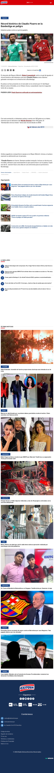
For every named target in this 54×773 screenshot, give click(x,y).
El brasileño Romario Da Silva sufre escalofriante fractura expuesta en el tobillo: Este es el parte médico (32, 206)
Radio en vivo (4, 744)
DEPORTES (33, 172)
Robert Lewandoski (43, 172)
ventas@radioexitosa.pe (11, 718)
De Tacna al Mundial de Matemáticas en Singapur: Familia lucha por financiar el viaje (26, 588)
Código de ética (5, 731)
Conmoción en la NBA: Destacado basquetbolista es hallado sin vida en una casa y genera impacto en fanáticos (32, 226)
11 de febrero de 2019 (35, 127)
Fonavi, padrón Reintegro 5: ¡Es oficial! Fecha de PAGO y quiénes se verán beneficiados (28, 277)
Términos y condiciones (7, 739)
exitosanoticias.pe (9, 722)
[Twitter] (23, 699)
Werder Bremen (4, 174)
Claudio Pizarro (25, 172)
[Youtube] (26, 699)
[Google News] (31, 699)
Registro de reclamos (7, 734)
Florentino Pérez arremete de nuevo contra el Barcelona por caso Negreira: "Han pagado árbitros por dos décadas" (31, 185)
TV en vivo (4, 736)
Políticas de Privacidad (7, 741)
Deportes (4, 18)
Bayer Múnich (17, 172)
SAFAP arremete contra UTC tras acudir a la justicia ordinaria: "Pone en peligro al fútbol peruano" (30, 216)
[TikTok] (33, 699)
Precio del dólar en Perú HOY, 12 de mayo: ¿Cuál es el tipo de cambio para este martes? (28, 283)
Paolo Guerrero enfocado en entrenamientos (26, 92)
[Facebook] (21, 699)
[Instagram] (28, 699)
